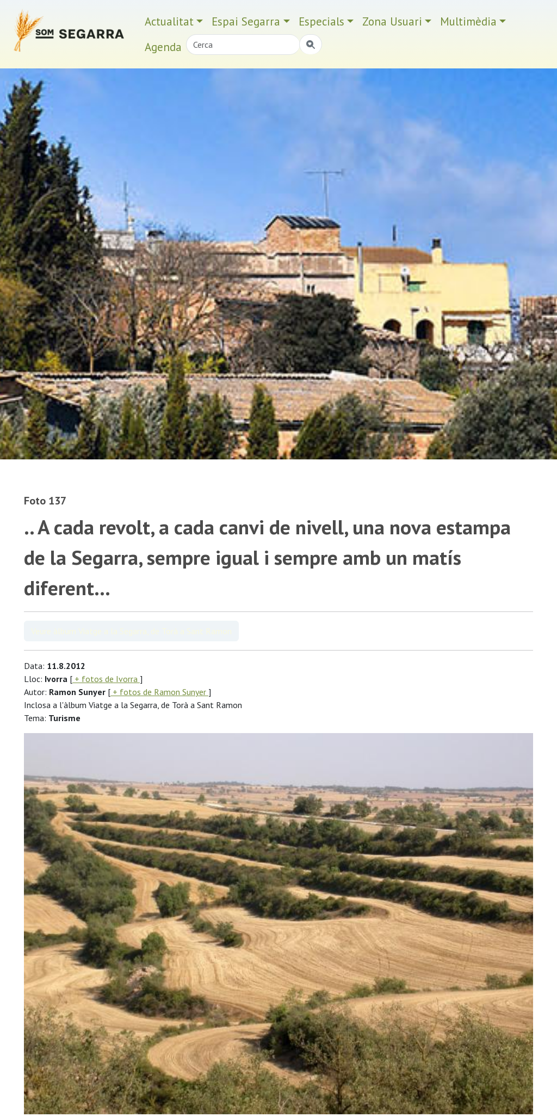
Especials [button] (321, 21)
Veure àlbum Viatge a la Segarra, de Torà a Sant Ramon (131, 631)
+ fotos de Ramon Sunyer (159, 691)
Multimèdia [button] (468, 21)
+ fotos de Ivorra (106, 678)
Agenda (163, 47)
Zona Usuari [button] (392, 21)
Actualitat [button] (169, 21)
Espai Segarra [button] (246, 21)
